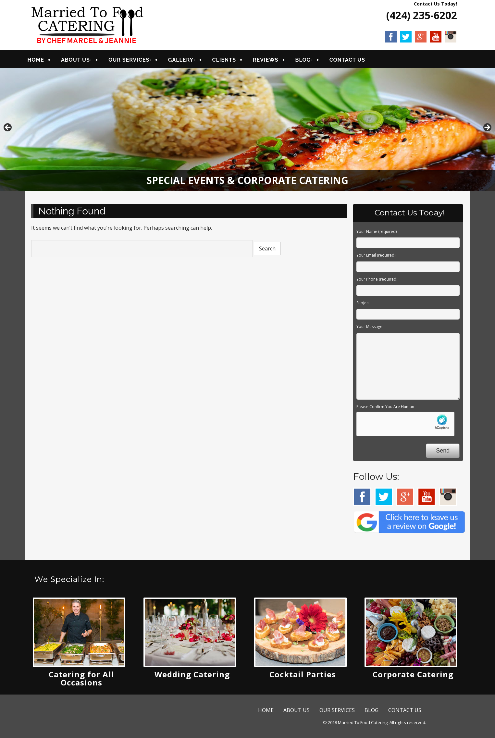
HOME (40, 61)
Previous (8, 130)
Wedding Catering (192, 676)
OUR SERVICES (133, 61)
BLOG (307, 61)
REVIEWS (270, 61)
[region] (247, 131)
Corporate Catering (413, 676)
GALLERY (185, 61)
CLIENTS (228, 61)
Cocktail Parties (302, 676)
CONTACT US (351, 61)
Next (487, 130)
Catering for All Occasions (81, 680)
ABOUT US (80, 61)
